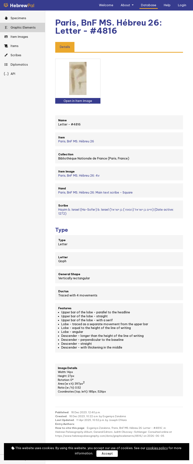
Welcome (106, 5)
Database (148, 5)
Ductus (63, 291)
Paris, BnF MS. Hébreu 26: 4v (79, 175)
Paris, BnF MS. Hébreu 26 (76, 141)
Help (167, 5)
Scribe (63, 205)
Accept (107, 453)
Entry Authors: (65, 424)
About (126, 5)
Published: (62, 412)
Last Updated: (64, 420)
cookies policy (157, 448)
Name (62, 120)
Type (62, 240)
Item (61, 137)
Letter (63, 257)
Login (182, 5)
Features (64, 308)
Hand (62, 188)
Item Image (66, 171)
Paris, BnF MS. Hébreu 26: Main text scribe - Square (95, 192)
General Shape (69, 274)
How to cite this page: (70, 428)
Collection (65, 154)
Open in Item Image (78, 101)
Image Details (67, 368)
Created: (61, 416)
